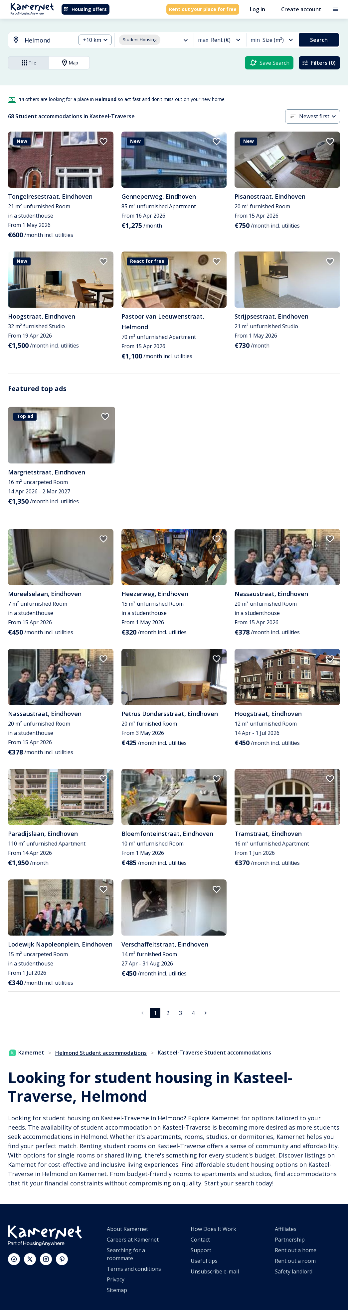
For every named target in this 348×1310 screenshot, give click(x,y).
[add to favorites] (103, 141)
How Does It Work (213, 1229)
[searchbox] (48, 40)
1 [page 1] (155, 1013)
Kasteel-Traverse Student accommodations (214, 1052)
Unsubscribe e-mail (215, 1271)
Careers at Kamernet (133, 1239)
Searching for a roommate (126, 1254)
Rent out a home (295, 1250)
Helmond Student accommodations (101, 1053)
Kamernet (26, 1052)
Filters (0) (319, 62)
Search (319, 40)
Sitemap (117, 1290)
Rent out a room (295, 1260)
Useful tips (204, 1260)
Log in (257, 9)
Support (201, 1250)
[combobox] (38, 40)
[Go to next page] (205, 1013)
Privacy (115, 1279)
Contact (200, 1239)
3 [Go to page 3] (180, 1013)
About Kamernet (127, 1229)
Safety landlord (293, 1271)
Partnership (290, 1239)
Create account (301, 9)
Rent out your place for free (203, 9)
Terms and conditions (134, 1268)
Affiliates (285, 1229)
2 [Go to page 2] (167, 1013)
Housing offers (85, 9)
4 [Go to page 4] (193, 1013)
